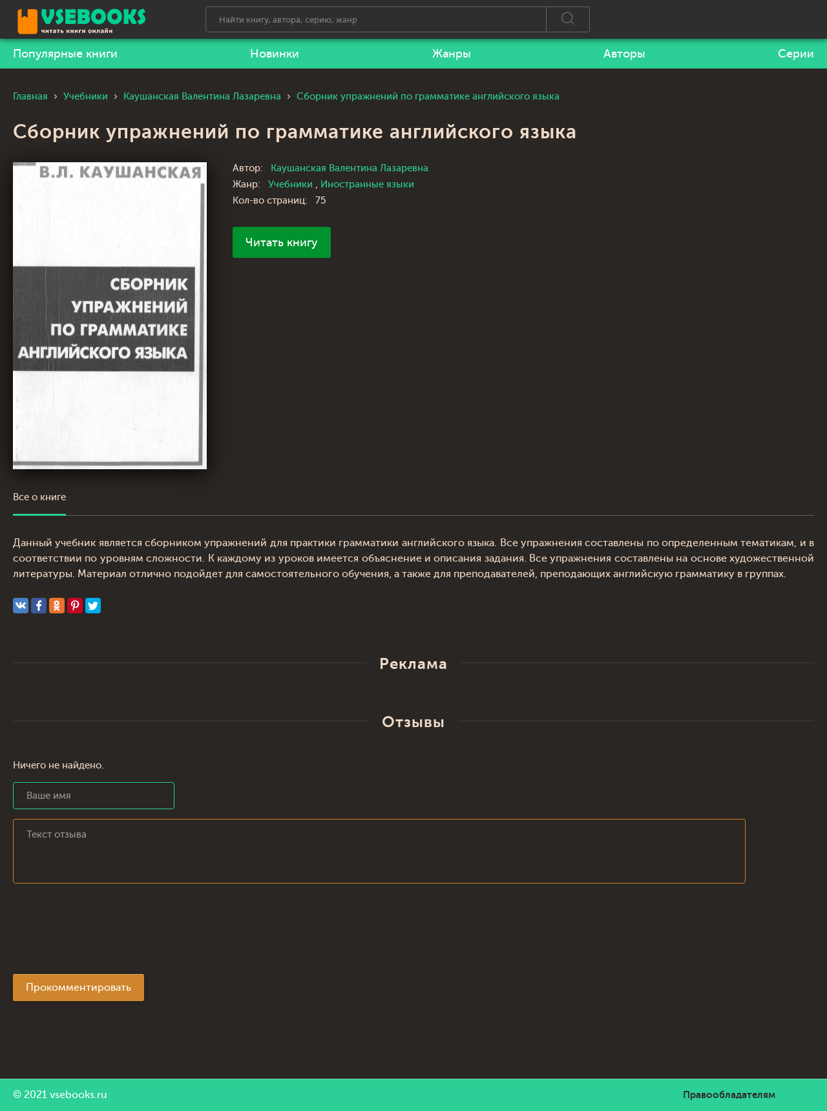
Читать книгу (282, 242)
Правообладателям (729, 1095)
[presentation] (111, 932)
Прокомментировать (78, 987)
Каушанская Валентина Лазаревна (349, 168)
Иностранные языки (367, 184)
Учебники (291, 184)
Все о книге (39, 497)
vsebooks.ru (78, 1095)
